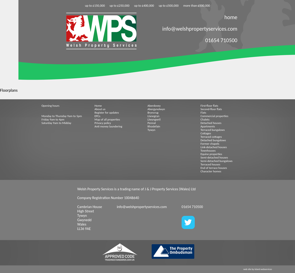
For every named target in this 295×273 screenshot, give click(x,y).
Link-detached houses (214, 147)
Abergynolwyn (156, 109)
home (230, 17)
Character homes (211, 171)
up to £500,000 (169, 6)
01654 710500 (221, 40)
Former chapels (210, 143)
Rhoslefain (154, 126)
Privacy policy (102, 123)
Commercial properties (214, 116)
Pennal (152, 123)
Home (98, 105)
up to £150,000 (95, 6)
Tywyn (151, 130)
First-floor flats (209, 105)
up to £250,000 (119, 6)
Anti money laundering (108, 126)
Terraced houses (210, 164)
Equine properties (211, 154)
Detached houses (211, 123)
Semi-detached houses (214, 157)
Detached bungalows (213, 140)
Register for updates (106, 112)
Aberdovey (154, 105)
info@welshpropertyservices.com (199, 28)
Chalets (205, 119)
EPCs (97, 116)
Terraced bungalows (213, 130)
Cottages (206, 133)
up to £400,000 (144, 6)
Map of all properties (107, 119)
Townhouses (208, 150)
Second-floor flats (211, 109)
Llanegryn (153, 116)
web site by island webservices (257, 269)
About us (99, 109)
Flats (203, 112)
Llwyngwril (154, 119)
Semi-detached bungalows (217, 161)
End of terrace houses (214, 168)
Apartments (208, 126)
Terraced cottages (211, 136)
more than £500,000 (196, 6)
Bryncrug (153, 112)
